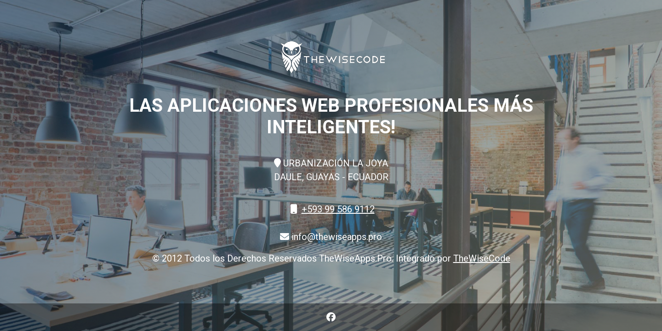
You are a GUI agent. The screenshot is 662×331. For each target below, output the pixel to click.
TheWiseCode (481, 258)
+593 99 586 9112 (338, 209)
